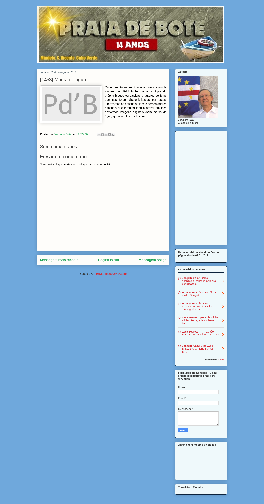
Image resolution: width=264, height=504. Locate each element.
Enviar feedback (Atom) (111, 273)
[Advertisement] (201, 187)
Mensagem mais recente (59, 260)
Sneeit (220, 359)
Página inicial (108, 260)
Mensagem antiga (152, 260)
